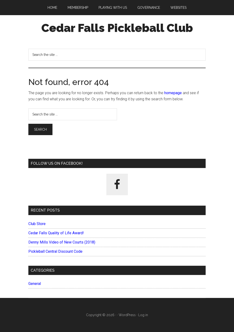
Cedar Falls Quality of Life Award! (56, 233)
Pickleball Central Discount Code (55, 251)
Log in (143, 315)
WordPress (127, 315)
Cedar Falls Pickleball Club (117, 28)
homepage (173, 93)
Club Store (37, 223)
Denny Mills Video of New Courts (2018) (61, 242)
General (34, 283)
